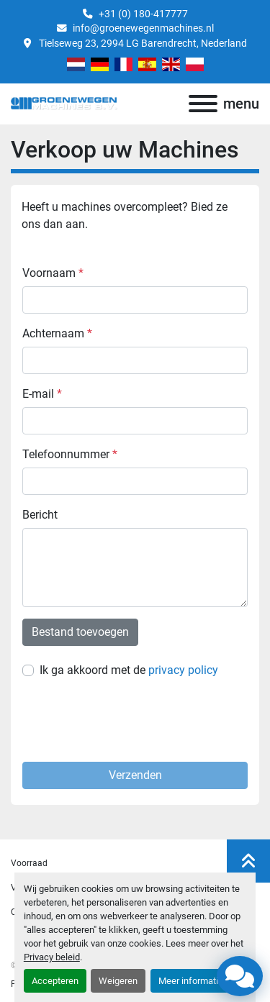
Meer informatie (190, 980)
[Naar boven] (248, 861)
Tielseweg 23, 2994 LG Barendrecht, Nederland (142, 43)
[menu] (203, 103)
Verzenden (135, 775)
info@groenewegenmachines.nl (143, 28)
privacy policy (183, 670)
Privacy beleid (52, 957)
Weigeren (118, 980)
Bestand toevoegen (80, 632)
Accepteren (55, 980)
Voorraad (29, 863)
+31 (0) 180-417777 (143, 13)
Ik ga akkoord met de (129, 670)
